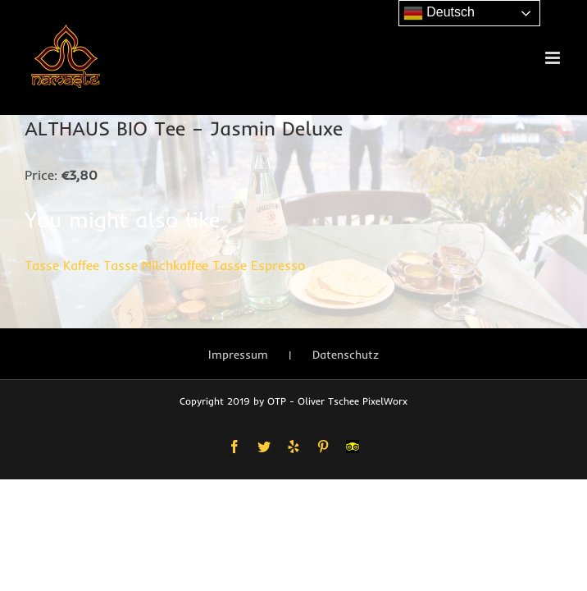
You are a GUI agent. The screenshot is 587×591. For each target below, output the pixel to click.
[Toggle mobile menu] (553, 57)
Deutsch (439, 13)
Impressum (238, 354)
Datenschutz (345, 354)
